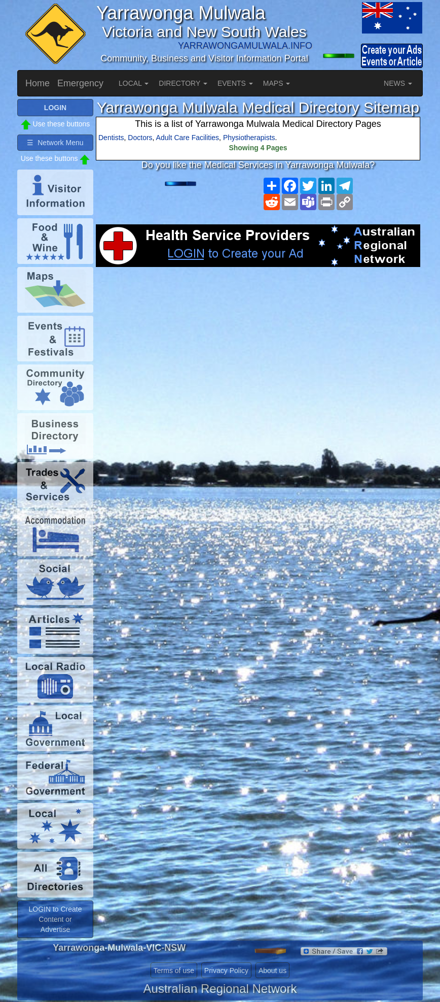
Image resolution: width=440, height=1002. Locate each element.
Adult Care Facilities (187, 137)
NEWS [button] (398, 83)
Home (37, 83)
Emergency (80, 83)
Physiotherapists (249, 137)
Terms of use (174, 970)
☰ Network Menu (55, 143)
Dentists (111, 137)
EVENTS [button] (235, 83)
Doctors (140, 137)
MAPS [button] (276, 83)
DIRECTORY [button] (183, 83)
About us (272, 970)
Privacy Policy (226, 970)
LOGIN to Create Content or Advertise (55, 919)
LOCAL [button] (134, 83)
